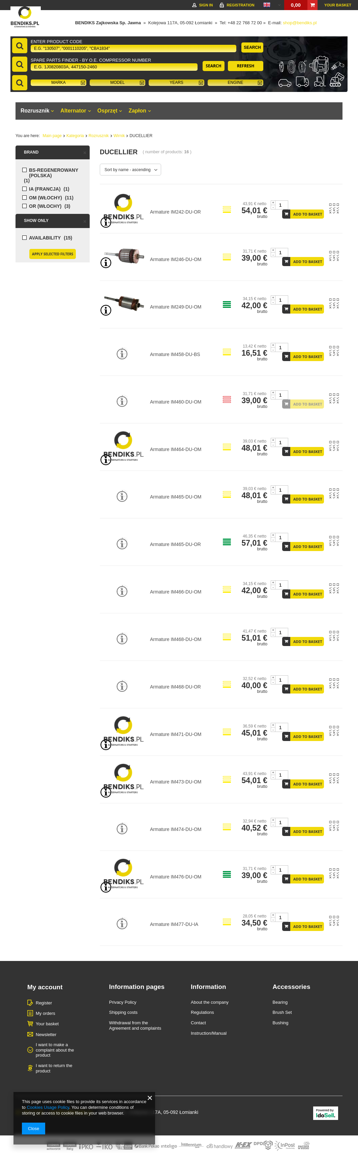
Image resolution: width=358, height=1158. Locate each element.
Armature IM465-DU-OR (175, 544)
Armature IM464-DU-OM (175, 449)
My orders (45, 1013)
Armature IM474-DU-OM (175, 829)
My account (45, 987)
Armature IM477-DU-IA (174, 924)
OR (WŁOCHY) (45, 206)
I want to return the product (54, 1068)
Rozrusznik (35, 111)
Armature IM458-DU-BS (175, 354)
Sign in (206, 5)
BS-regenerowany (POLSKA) (53, 173)
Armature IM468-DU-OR (175, 686)
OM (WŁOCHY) (45, 197)
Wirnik (119, 135)
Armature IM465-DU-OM (175, 497)
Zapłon (137, 111)
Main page (52, 135)
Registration (240, 5)
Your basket (337, 5)
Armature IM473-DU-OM (175, 781)
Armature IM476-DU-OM (175, 876)
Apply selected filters (52, 254)
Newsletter (46, 1034)
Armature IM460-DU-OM (175, 402)
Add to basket (307, 214)
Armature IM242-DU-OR (175, 212)
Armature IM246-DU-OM (175, 259)
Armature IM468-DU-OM (175, 639)
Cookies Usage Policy (48, 1107)
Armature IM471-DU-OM (175, 734)
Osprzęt (107, 111)
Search (252, 47)
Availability (45, 237)
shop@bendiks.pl (300, 22)
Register (44, 1002)
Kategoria (75, 135)
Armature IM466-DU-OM (175, 591)
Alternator (73, 111)
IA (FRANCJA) (45, 189)
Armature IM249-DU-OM (175, 307)
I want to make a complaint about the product (55, 1050)
